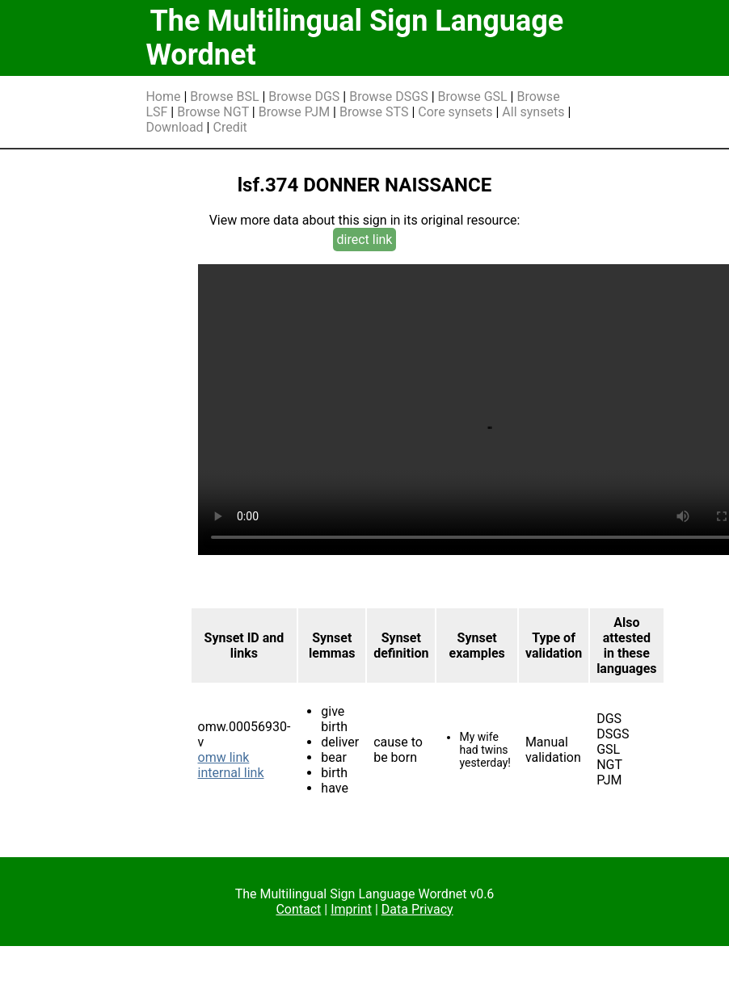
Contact (298, 909)
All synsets (533, 112)
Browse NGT (213, 112)
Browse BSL (224, 96)
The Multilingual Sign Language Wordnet (354, 38)
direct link (365, 239)
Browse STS (374, 112)
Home (162, 96)
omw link (224, 757)
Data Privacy (417, 909)
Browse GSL (473, 96)
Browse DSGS (388, 96)
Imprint (351, 909)
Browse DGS (303, 96)
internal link (231, 772)
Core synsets (455, 112)
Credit (230, 127)
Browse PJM (294, 112)
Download (174, 127)
